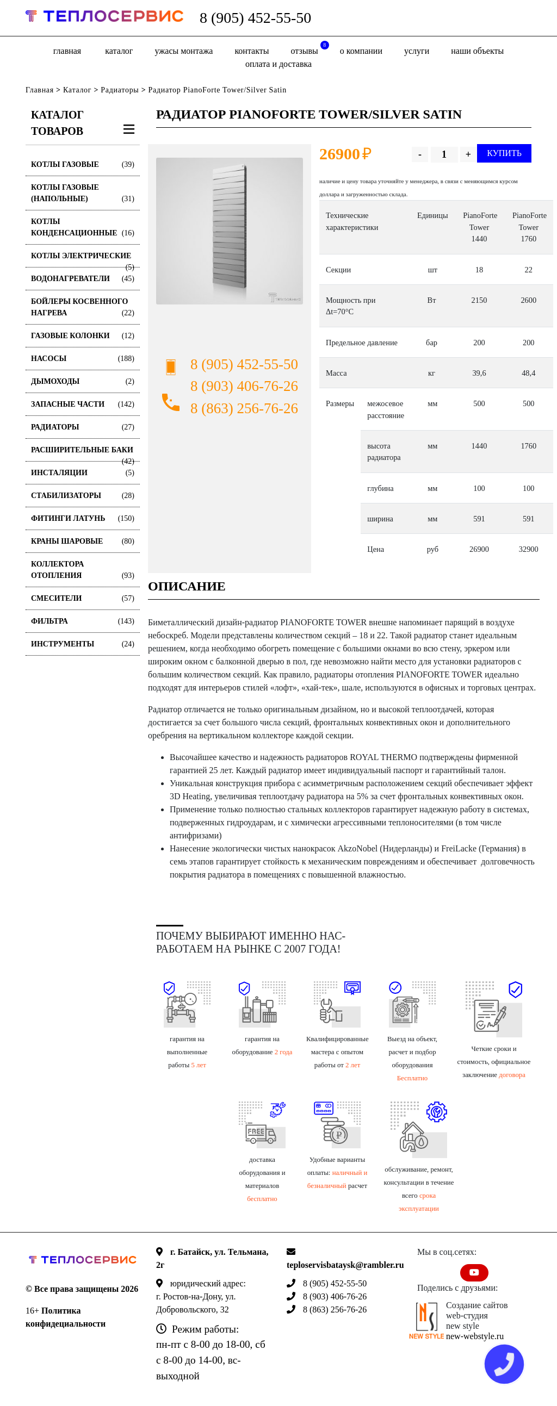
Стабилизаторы (82, 495)
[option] (229, 231)
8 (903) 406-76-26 (244, 386)
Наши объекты (477, 50)
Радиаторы (120, 90)
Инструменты (82, 644)
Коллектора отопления (82, 570)
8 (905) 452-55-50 (255, 17)
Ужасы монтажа (183, 50)
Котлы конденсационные (82, 228)
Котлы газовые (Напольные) (82, 193)
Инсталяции (82, 472)
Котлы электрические (82, 259)
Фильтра (82, 621)
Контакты (251, 50)
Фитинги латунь (82, 518)
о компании (361, 50)
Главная (67, 50)
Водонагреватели (82, 278)
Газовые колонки (82, 335)
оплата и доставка (278, 64)
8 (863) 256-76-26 (244, 408)
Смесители (82, 598)
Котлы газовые (82, 164)
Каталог (119, 50)
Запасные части (82, 404)
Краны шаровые (82, 541)
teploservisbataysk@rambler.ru (345, 1265)
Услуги (416, 50)
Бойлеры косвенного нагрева (82, 308)
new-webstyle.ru (475, 1336)
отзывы (310, 48)
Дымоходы (82, 381)
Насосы (82, 358)
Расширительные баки (82, 454)
